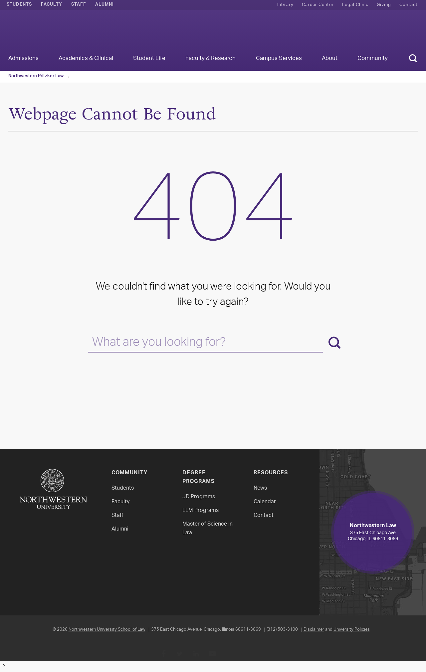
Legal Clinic (355, 5)
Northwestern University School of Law (107, 629)
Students (19, 5)
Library (285, 5)
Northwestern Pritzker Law (36, 76)
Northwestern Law (213, 32)
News (260, 488)
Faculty (51, 5)
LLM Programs (200, 510)
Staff (78, 5)
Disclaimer (314, 629)
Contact (408, 5)
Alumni (104, 5)
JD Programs (198, 497)
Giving (384, 5)
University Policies (351, 629)
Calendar (265, 502)
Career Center (318, 5)
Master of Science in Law (207, 529)
